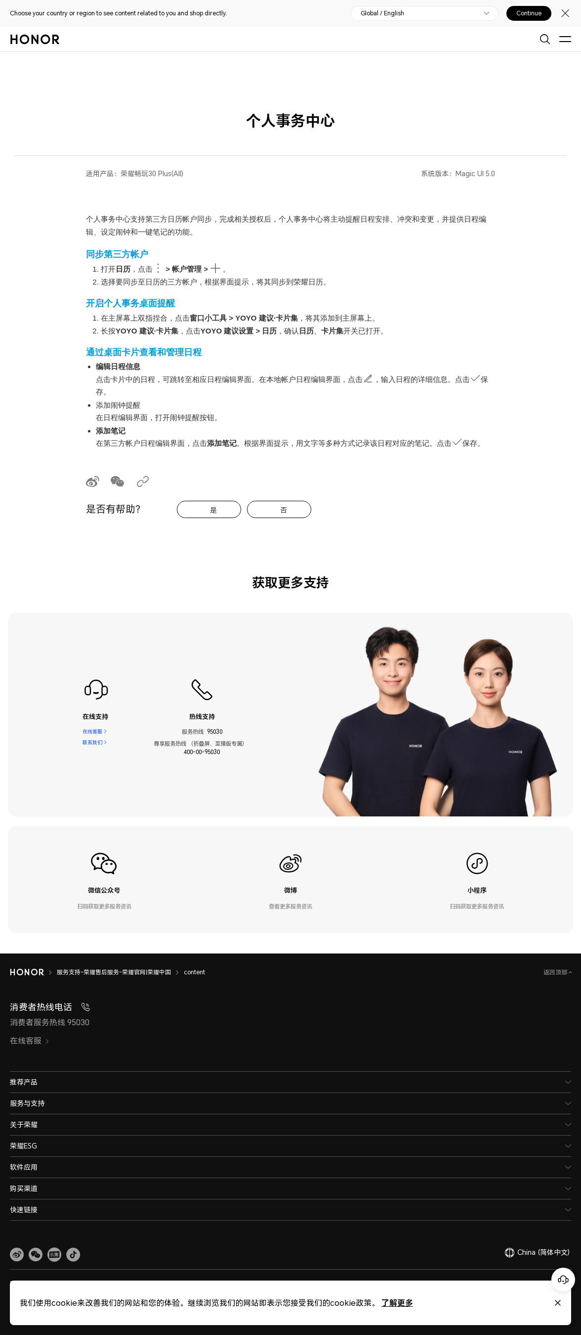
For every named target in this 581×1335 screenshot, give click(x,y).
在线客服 (92, 731)
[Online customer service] (563, 1279)
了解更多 (397, 1302)
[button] (35, 1254)
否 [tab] (283, 510)
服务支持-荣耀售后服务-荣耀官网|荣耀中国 (114, 972)
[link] (17, 1254)
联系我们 (92, 743)
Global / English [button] (382, 13)
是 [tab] (213, 510)
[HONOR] (27, 972)
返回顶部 (556, 972)
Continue (528, 13)
